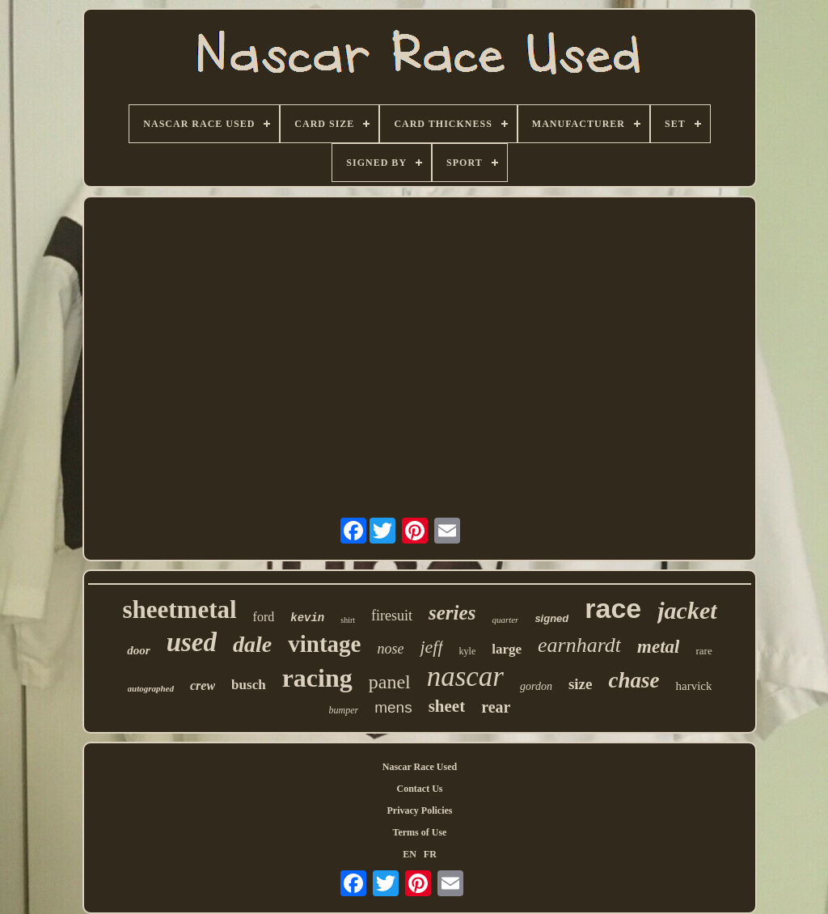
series (452, 613)
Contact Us (420, 788)
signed (551, 618)
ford (264, 617)
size (580, 683)
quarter (505, 619)
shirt (347, 620)
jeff (431, 647)
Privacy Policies (420, 810)
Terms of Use (420, 832)
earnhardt (579, 645)
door (138, 650)
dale (252, 644)
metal (658, 647)
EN (409, 854)
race (613, 608)
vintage (324, 644)
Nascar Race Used (419, 766)
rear (495, 707)
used (192, 642)
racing (317, 677)
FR (430, 854)
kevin (307, 617)
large (507, 649)
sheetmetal (179, 609)
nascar (465, 676)
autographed (151, 688)
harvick (693, 685)
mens (393, 707)
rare (703, 651)
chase (633, 680)
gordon (536, 686)
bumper (344, 710)
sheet (447, 706)
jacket (686, 610)
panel (390, 681)
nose (390, 649)
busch (248, 684)
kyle (467, 651)
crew (202, 685)
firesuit (391, 615)
